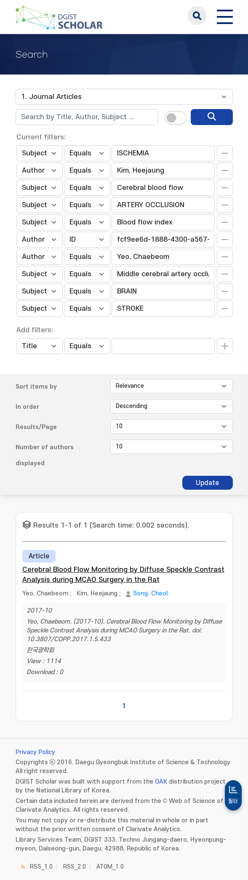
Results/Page (36, 427)
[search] (212, 117)
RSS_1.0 (41, 867)
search (197, 15)
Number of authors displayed (45, 455)
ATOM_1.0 (110, 867)
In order (27, 407)
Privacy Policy (35, 752)
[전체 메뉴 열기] (225, 16)
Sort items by (36, 386)
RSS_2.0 (74, 867)
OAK (161, 781)
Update (207, 483)
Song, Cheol (150, 593)
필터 (233, 801)
